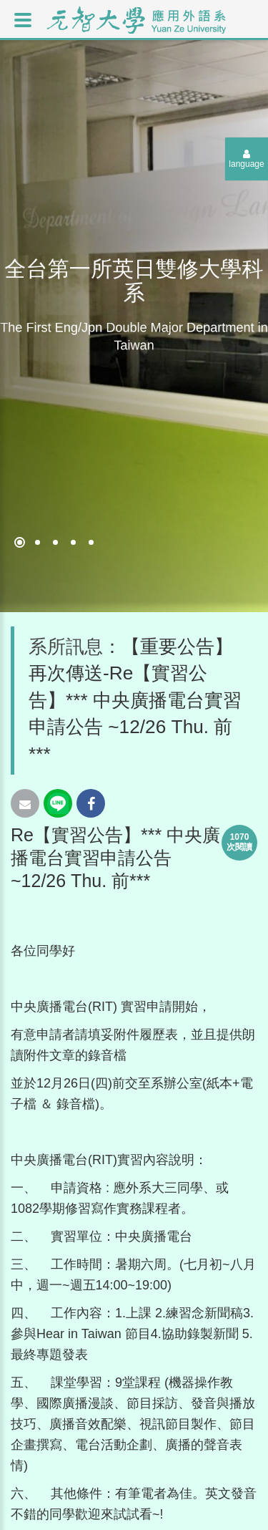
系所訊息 (66, 646)
